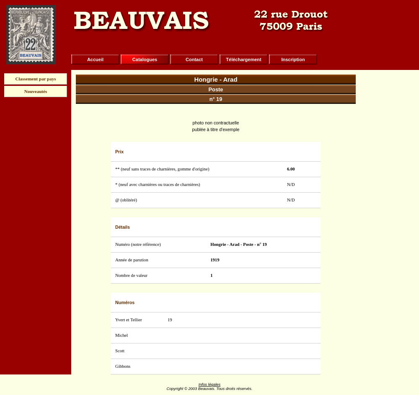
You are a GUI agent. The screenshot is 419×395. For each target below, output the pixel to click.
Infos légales (209, 384)
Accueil (95, 59)
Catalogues (144, 59)
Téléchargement (243, 59)
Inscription (293, 59)
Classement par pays (36, 78)
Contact (194, 59)
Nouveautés (35, 91)
